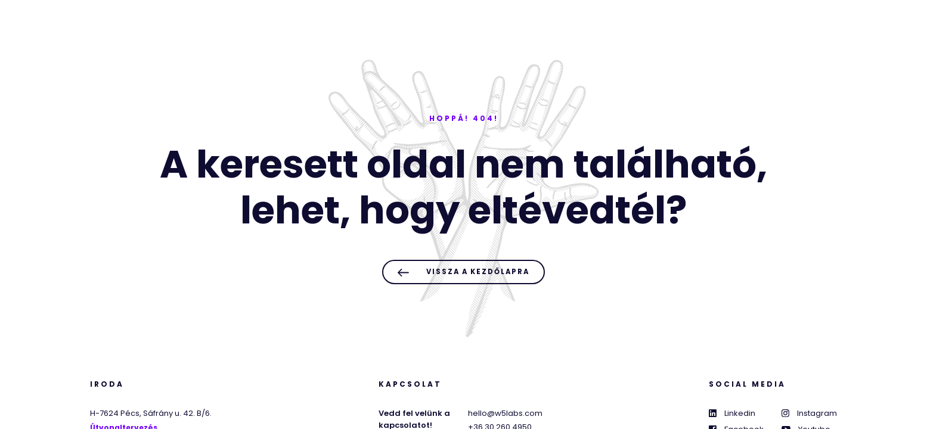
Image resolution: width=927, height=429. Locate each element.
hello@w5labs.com (505, 413)
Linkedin (732, 413)
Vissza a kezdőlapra (463, 272)
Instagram (809, 413)
